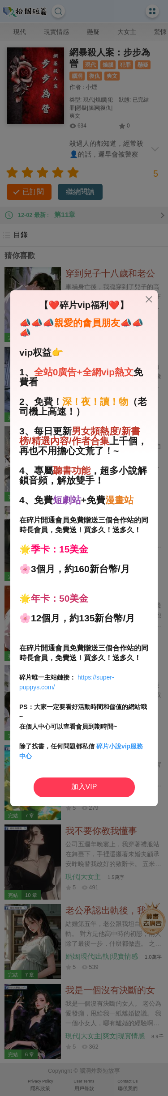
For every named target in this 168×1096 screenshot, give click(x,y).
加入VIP (84, 786)
